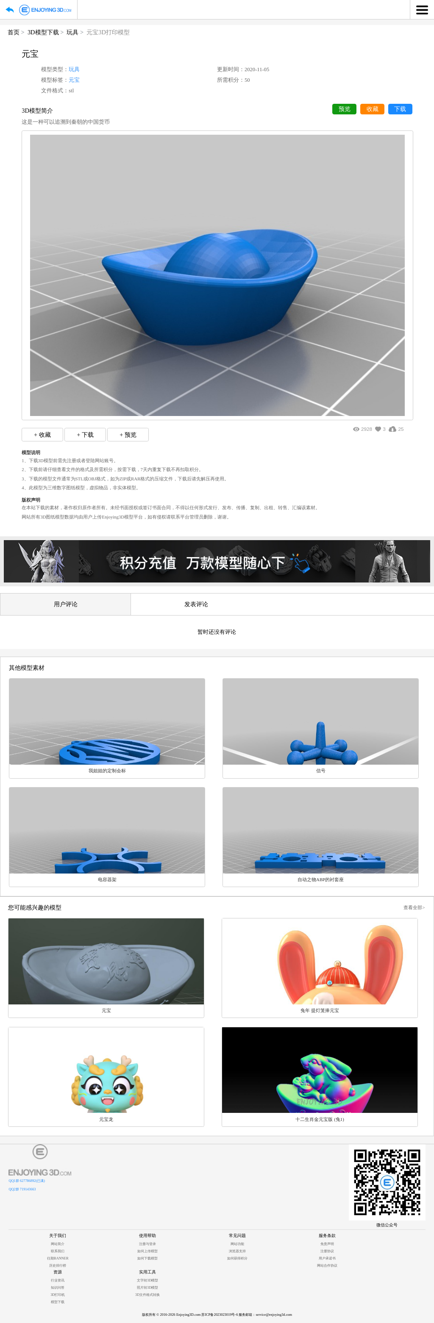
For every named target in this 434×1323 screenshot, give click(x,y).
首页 (13, 32)
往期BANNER (57, 1258)
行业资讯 (57, 1280)
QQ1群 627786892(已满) (26, 1181)
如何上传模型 (147, 1251)
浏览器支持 (237, 1251)
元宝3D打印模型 (108, 32)
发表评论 (196, 604)
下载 (400, 109)
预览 (345, 109)
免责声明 (327, 1244)
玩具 (72, 32)
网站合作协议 (327, 1266)
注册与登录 (147, 1244)
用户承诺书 (327, 1258)
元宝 (74, 80)
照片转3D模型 (147, 1288)
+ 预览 (128, 434)
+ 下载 (85, 434)
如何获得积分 (237, 1258)
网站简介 (57, 1244)
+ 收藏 (42, 434)
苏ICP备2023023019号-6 (219, 1315)
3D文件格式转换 (147, 1295)
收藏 (372, 109)
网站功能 (237, 1244)
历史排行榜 (57, 1266)
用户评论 (66, 604)
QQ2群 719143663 (22, 1189)
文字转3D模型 (147, 1280)
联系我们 (57, 1251)
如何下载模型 (147, 1258)
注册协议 (327, 1251)
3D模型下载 (43, 32)
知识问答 (57, 1288)
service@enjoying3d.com (274, 1315)
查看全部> (414, 907)
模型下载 (57, 1302)
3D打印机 (57, 1295)
